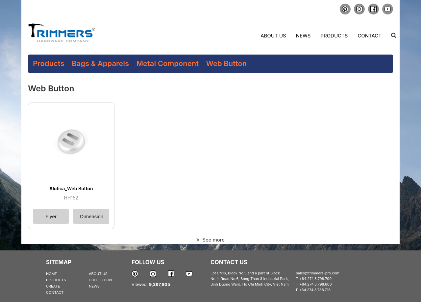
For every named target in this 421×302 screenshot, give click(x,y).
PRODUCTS (56, 280)
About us (273, 36)
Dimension (91, 216)
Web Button (226, 63)
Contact (370, 36)
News (303, 36)
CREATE (53, 286)
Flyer (50, 216)
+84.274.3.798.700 (315, 278)
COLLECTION (100, 280)
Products (334, 36)
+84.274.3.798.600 (315, 284)
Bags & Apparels (100, 63)
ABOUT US (98, 273)
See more (210, 240)
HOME (51, 273)
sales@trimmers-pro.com (317, 273)
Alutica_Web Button (71, 188)
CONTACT (54, 292)
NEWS (94, 286)
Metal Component (167, 63)
